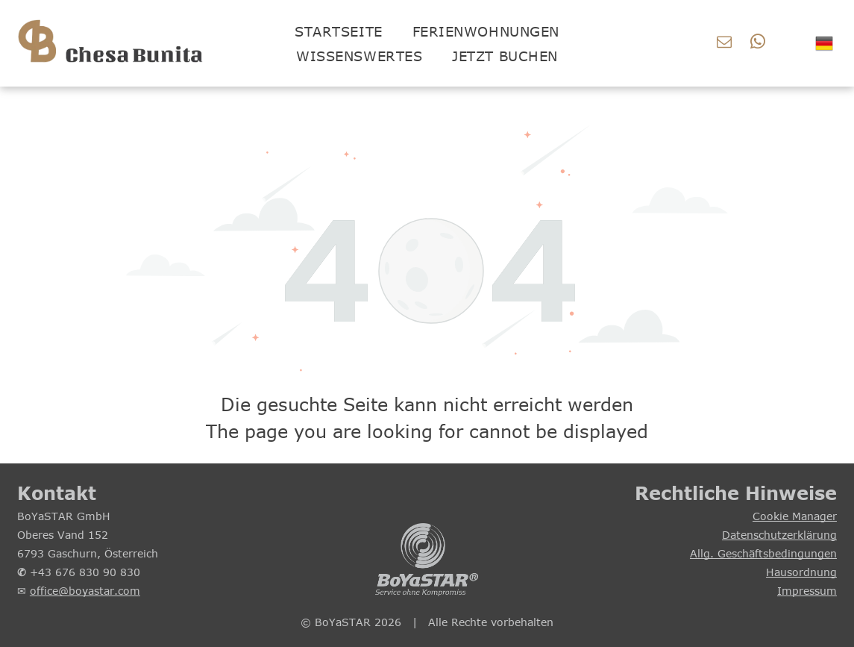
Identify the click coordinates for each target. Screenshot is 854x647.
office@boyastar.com (85, 590)
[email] (724, 44)
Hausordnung (801, 572)
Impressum (807, 590)
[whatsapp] (758, 44)
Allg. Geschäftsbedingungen (763, 553)
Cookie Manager (795, 516)
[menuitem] (338, 31)
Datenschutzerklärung (779, 534)
